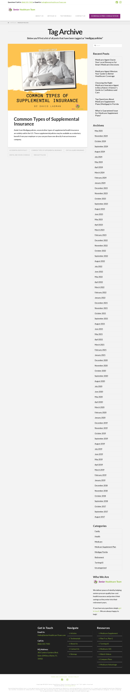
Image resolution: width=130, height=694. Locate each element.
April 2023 (99, 225)
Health (97, 536)
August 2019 (100, 444)
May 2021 (99, 334)
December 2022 (101, 240)
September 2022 (101, 256)
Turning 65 (99, 562)
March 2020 (99, 407)
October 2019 (100, 433)
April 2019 (99, 464)
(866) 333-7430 (27, 2)
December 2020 (101, 360)
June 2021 (99, 329)
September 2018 (101, 501)
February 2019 (100, 475)
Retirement (99, 557)
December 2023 (101, 188)
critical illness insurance (75, 150)
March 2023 (99, 230)
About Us (73, 644)
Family (97, 531)
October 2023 (100, 198)
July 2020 (98, 386)
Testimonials (74, 638)
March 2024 (99, 172)
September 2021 (101, 318)
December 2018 (101, 485)
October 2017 (100, 506)
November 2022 (101, 245)
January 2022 (100, 298)
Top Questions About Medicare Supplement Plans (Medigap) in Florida (107, 101)
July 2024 (98, 157)
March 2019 (99, 470)
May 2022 (99, 277)
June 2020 (99, 391)
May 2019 (99, 459)
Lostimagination (70, 685)
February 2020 (100, 412)
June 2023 (99, 214)
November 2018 (101, 491)
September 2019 (101, 438)
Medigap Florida (101, 552)
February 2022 (100, 292)
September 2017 (101, 511)
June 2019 (99, 454)
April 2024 (99, 167)
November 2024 (101, 136)
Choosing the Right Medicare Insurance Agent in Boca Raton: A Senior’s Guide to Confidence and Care (107, 88)
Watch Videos (105, 654)
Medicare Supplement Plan (105, 547)
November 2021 (101, 308)
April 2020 (99, 402)
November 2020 (101, 365)
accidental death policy (18, 150)
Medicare (98, 542)
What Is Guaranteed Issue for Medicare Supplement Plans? (106, 113)
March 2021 (99, 344)
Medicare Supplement (108, 633)
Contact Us (74, 649)
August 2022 (100, 261)
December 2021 (101, 303)
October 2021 (100, 313)
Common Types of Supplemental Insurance (46, 121)
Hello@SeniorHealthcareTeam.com (52, 635)
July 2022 (98, 266)
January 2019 (100, 480)
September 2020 (101, 376)
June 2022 (99, 271)
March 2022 (99, 287)
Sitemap (73, 654)
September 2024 (101, 146)
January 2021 (100, 355)
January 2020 (100, 417)
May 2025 (99, 131)
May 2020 (99, 397)
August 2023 (100, 209)
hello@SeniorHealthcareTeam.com (53, 2)
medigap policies (40, 155)
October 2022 (100, 251)
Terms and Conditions (59, 676)
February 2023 (100, 235)
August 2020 (100, 381)
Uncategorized (100, 568)
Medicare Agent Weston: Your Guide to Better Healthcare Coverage (106, 73)
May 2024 (99, 162)
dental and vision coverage (19, 155)
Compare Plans (105, 659)
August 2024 (100, 151)
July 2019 (98, 449)
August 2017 (100, 517)
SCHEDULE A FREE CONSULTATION (104, 16)
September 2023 (101, 204)
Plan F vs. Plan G (106, 638)
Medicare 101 (105, 649)
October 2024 (100, 141)
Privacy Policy (73, 676)
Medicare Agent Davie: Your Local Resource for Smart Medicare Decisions (107, 62)
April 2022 (99, 282)
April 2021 (99, 339)
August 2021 (100, 324)
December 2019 (101, 423)
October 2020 (100, 371)
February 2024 (100, 177)
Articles (73, 633)
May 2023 (99, 219)
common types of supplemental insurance (46, 150)
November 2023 (101, 193)
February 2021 (100, 350)
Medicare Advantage (108, 664)
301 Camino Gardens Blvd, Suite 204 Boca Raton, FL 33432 (48, 655)
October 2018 (100, 496)
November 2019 (101, 428)
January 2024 (100, 183)
